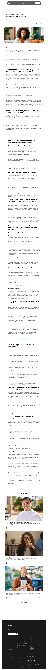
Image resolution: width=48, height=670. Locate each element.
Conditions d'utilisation (23, 664)
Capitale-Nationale (13, 658)
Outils (24, 645)
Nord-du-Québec (29, 658)
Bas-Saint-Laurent (30, 653)
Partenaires (19, 647)
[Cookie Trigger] (34, 664)
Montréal (11, 653)
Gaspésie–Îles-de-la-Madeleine (31, 656)
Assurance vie (11, 639)
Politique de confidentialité (13, 664)
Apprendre (25, 643)
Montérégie (12, 656)
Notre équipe (19, 645)
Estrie (18, 653)
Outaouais (19, 656)
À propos (18, 639)
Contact (18, 641)
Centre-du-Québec (20, 661)
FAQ (24, 641)
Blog (24, 639)
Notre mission (19, 643)
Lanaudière (11, 661)
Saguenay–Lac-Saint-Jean (21, 658)
